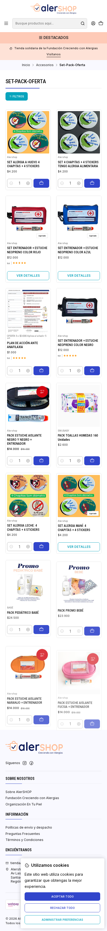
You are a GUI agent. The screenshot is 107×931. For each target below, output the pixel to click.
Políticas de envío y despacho (28, 827)
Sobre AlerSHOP (18, 792)
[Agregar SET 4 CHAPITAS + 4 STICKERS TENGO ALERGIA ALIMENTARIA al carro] (92, 183)
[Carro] (100, 23)
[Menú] (6, 23)
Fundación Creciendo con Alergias (32, 798)
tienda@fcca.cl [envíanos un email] (19, 863)
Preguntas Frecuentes (22, 834)
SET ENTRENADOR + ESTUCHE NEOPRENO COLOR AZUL (78, 273)
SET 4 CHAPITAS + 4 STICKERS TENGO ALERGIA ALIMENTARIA (78, 164)
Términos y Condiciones (24, 840)
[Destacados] (53, 37)
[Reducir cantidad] (11, 183)
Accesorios (45, 65)
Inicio (26, 65)
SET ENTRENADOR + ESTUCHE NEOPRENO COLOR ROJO (27, 266)
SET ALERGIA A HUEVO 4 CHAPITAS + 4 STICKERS (23, 164)
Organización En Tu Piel (23, 804)
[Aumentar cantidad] (28, 183)
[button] (16, 96)
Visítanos (54, 54)
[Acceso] (93, 23)
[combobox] (49, 23)
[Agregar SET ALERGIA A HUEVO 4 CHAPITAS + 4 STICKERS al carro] (41, 183)
